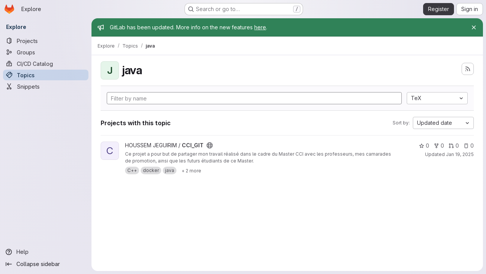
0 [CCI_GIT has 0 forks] (439, 145)
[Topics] (45, 75)
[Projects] (45, 40)
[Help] (45, 252)
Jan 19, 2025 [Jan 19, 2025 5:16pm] (460, 154)
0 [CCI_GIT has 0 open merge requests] (454, 145)
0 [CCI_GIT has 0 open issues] (469, 145)
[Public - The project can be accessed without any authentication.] (210, 145)
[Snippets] (45, 86)
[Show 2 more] (191, 170)
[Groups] (45, 52)
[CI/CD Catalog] (45, 63)
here (260, 27)
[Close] (473, 27)
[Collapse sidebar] (45, 264)
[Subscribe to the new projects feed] (468, 69)
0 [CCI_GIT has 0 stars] (424, 145)
